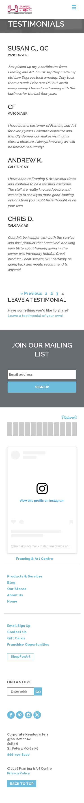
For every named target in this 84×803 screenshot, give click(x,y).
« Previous (31, 293)
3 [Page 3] (57, 293)
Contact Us (16, 632)
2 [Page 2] (51, 293)
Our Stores (16, 589)
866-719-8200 (18, 755)
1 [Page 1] (46, 293)
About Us (15, 595)
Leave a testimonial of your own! (35, 316)
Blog (11, 583)
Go (38, 692)
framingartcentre (25, 546)
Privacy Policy (18, 773)
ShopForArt (20, 657)
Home (12, 601)
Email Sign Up (18, 626)
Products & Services (25, 576)
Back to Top (22, 784)
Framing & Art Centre (34, 559)
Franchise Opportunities (28, 645)
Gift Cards (16, 638)
